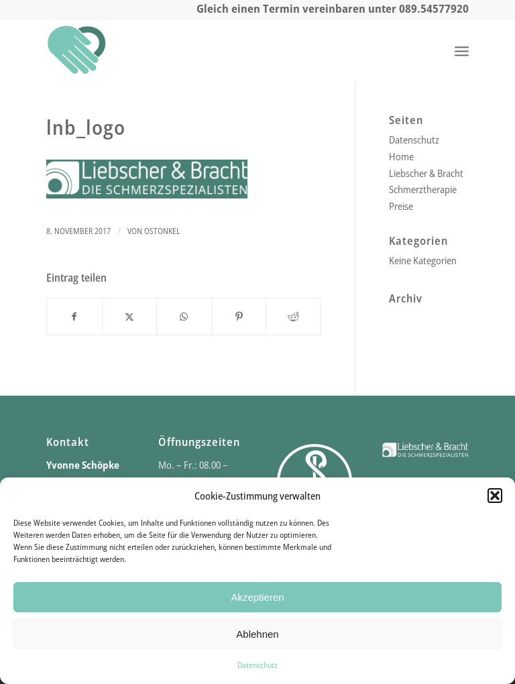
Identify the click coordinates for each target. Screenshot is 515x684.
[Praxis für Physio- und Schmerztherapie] (76, 50)
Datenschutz (257, 665)
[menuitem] (462, 50)
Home (401, 156)
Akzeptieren (257, 597)
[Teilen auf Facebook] (74, 316)
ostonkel (162, 231)
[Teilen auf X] (130, 316)
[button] (495, 495)
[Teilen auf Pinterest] (239, 316)
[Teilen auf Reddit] (293, 316)
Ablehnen (257, 634)
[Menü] (462, 50)
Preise (401, 206)
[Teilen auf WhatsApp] (184, 316)
